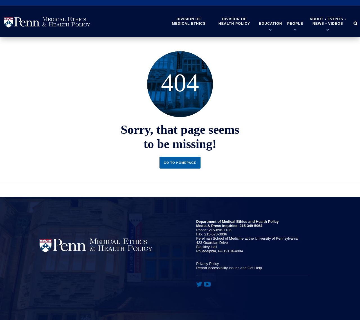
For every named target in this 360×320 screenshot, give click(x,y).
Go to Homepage (180, 162)
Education (270, 24)
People (295, 24)
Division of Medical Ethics (189, 21)
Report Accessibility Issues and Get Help (229, 268)
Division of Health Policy (234, 21)
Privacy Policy (207, 264)
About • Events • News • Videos (328, 21)
